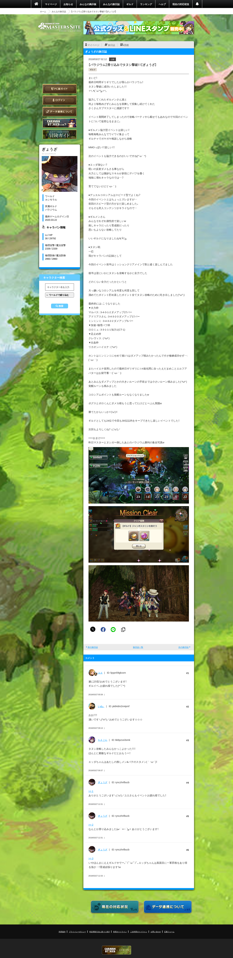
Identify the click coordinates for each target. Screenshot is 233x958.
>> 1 (91, 791)
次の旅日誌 (183, 647)
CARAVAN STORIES (116, 950)
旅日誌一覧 (138, 647)
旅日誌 (111, 45)
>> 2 (91, 824)
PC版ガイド (60, 88)
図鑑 (126, 45)
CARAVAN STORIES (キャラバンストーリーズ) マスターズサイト (59, 27)
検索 (61, 306)
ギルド (129, 4)
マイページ (51, 4)
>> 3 (91, 858)
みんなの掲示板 (88, 4)
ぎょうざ (102, 782)
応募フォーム (169, 931)
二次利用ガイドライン (138, 931)
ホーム (43, 11)
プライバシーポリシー (77, 931)
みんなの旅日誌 (111, 4)
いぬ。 (101, 706)
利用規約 (62, 931)
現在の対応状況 (180, 4)
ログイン (60, 100)
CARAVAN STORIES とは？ (60, 123)
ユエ (100, 672)
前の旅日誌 (93, 647)
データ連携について (60, 111)
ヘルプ (162, 4)
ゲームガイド (60, 134)
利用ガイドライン (120, 931)
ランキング (146, 4)
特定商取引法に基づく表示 (99, 931)
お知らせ (68, 4)
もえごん (102, 740)
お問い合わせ (156, 931)
